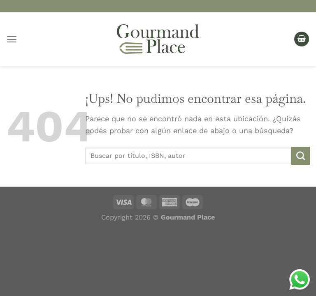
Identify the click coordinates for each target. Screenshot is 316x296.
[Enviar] (300, 156)
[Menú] (11, 39)
